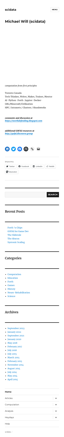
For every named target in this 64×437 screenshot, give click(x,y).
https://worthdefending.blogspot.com (23, 120)
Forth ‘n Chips (15, 227)
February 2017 (15, 346)
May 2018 (12, 343)
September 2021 (16, 335)
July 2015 (12, 354)
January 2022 (14, 332)
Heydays (9, 417)
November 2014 (16, 364)
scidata (10, 9)
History (11, 289)
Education (13, 278)
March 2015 (13, 357)
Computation (14, 274)
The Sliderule (14, 235)
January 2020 (14, 339)
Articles (9, 398)
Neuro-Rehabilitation (19, 292)
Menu (55, 9)
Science (11, 296)
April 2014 (13, 379)
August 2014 (14, 368)
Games (11, 285)
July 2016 (12, 350)
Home (8, 392)
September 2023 (16, 328)
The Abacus (13, 238)
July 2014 (12, 372)
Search (53, 194)
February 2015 (15, 361)
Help (7, 424)
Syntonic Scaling (16, 242)
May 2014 (12, 375)
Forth (10, 281)
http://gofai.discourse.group (19, 133)
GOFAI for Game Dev (18, 231)
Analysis (9, 411)
